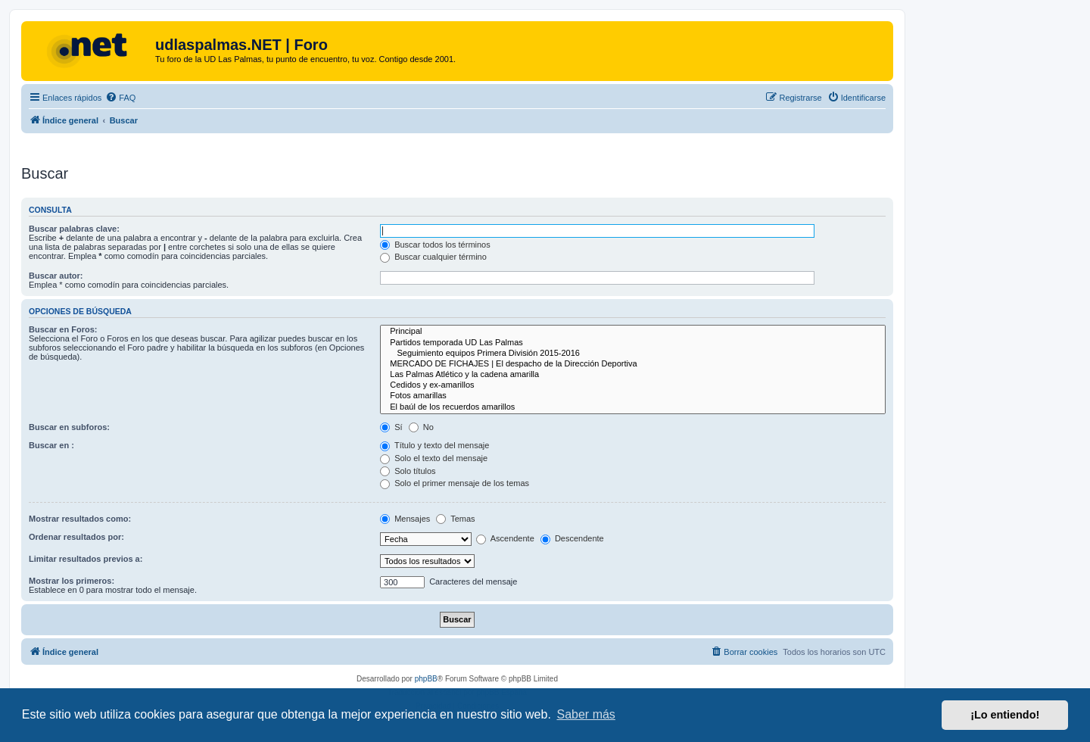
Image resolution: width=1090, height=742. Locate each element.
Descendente (572, 538)
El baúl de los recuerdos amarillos (633, 407)
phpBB (426, 679)
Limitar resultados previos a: (85, 558)
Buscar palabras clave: (74, 228)
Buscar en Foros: (63, 329)
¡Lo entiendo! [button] (1004, 715)
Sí (391, 427)
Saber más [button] (586, 714)
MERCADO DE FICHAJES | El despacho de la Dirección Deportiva (633, 364)
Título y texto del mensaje (434, 445)
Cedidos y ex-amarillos (633, 385)
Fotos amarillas (633, 396)
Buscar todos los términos (435, 244)
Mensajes (405, 518)
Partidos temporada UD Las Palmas (633, 343)
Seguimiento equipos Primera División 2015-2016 (633, 353)
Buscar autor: (56, 275)
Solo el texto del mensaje (433, 458)
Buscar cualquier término (433, 256)
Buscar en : (51, 445)
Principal (633, 331)
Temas (455, 518)
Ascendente (505, 538)
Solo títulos (407, 470)
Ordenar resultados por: (76, 536)
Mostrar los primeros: (71, 580)
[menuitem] (120, 98)
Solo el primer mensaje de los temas (454, 483)
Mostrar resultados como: (80, 518)
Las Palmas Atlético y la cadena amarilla (633, 374)
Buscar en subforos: (69, 427)
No (421, 427)
